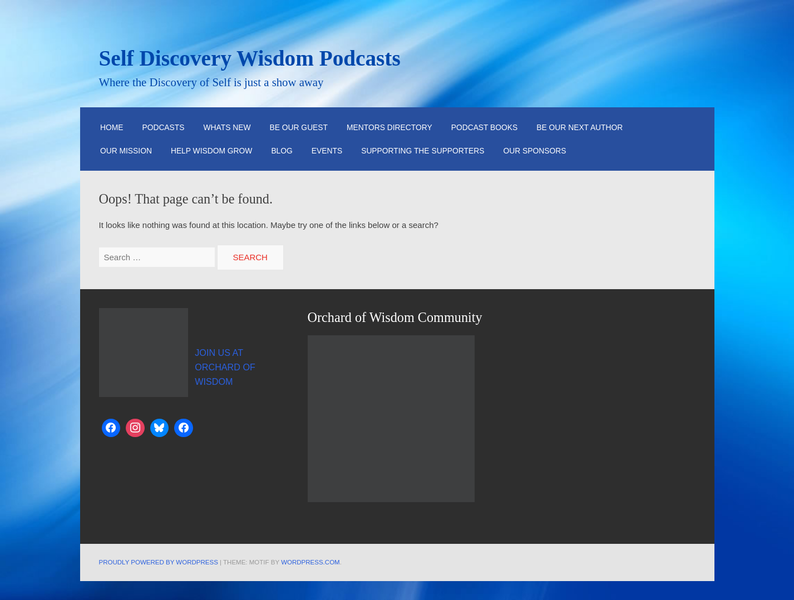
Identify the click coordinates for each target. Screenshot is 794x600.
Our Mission (126, 150)
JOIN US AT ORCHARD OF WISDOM (225, 367)
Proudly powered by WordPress (158, 562)
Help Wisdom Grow (212, 150)
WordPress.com (310, 562)
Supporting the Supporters (422, 150)
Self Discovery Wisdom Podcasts (250, 58)
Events (327, 150)
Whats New (227, 127)
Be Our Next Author (579, 127)
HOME (112, 127)
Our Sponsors (534, 150)
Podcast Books (484, 127)
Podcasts (163, 127)
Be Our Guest (299, 127)
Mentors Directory (389, 127)
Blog (281, 150)
